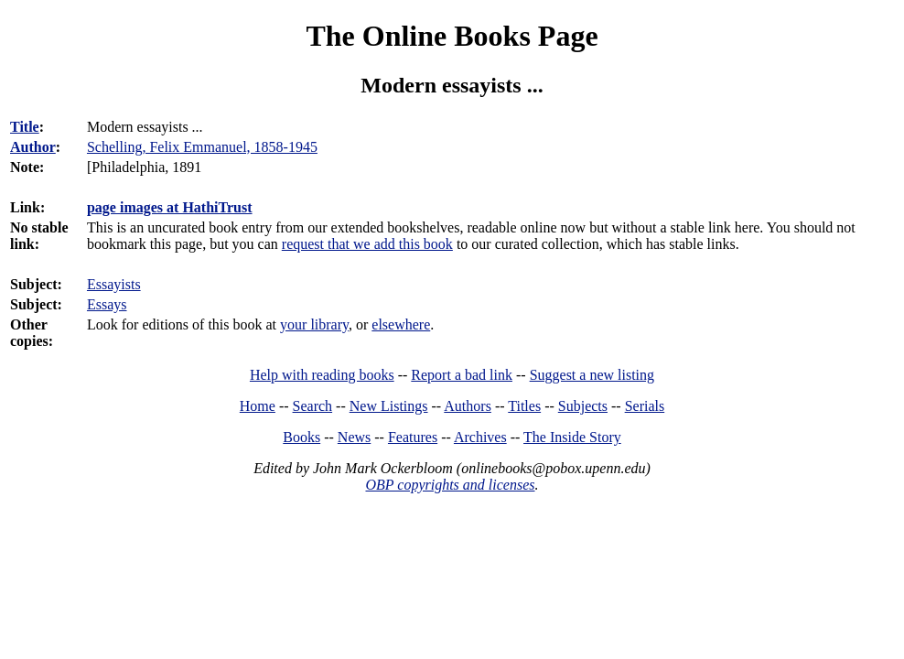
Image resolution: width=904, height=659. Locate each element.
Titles (524, 406)
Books (301, 437)
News (354, 437)
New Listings (389, 406)
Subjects (583, 406)
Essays (107, 304)
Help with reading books (322, 375)
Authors (467, 406)
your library (314, 324)
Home (257, 406)
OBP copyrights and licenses (449, 484)
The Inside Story (572, 437)
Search (313, 406)
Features (412, 437)
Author (33, 147)
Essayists (114, 284)
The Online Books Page (451, 35)
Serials (645, 406)
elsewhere (400, 324)
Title (24, 127)
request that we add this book (367, 244)
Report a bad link (461, 375)
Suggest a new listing (592, 375)
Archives (480, 437)
